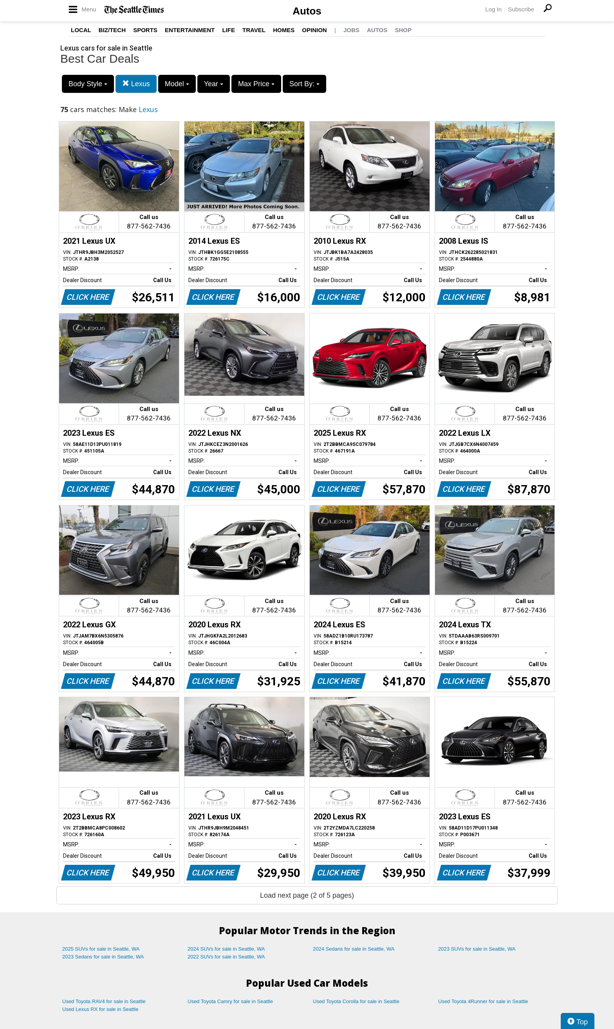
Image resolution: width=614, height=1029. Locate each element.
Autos (307, 11)
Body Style (88, 84)
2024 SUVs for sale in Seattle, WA (226, 949)
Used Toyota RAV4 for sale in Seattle (104, 1001)
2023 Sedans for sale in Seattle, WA (103, 957)
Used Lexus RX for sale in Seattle (100, 1009)
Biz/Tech (112, 30)
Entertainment (190, 30)
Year (213, 84)
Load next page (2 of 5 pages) (307, 895)
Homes (283, 30)
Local (81, 30)
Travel (253, 30)
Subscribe (521, 9)
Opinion (314, 30)
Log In (493, 9)
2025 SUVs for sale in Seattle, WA (101, 949)
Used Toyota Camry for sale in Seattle (230, 1001)
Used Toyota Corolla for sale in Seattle (356, 1001)
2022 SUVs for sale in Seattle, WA (226, 957)
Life (228, 30)
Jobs (351, 30)
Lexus (136, 84)
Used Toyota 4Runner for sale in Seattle (483, 1001)
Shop (403, 30)
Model (177, 84)
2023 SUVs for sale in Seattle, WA (477, 949)
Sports (145, 30)
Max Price (256, 84)
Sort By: (304, 84)
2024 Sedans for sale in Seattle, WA (353, 949)
